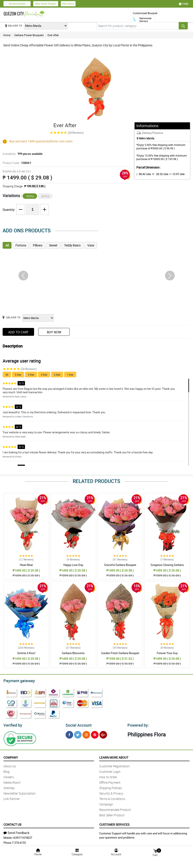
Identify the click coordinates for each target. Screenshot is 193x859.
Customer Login (109, 770)
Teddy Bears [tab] (72, 245)
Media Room (11, 781)
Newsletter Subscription (19, 792)
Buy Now (54, 332)
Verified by (12, 724)
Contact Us (12, 823)
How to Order (108, 776)
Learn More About (113, 756)
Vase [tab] (90, 245)
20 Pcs (45, 196)
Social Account (77, 724)
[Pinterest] (95, 733)
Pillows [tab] (37, 245)
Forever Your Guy (167, 653)
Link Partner (11, 797)
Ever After (53, 35)
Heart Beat (26, 565)
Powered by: (137, 724)
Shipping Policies (110, 787)
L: (142, 174)
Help (183, 3)
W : (157, 174)
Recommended (17, 3)
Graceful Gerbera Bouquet (120, 565)
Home (6, 35)
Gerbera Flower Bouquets (29, 35)
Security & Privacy (111, 792)
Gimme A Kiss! (26, 653)
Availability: (21, 154)
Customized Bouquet (145, 13)
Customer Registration (114, 765)
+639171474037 (22, 836)
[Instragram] (86, 733)
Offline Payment (109, 781)
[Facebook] (69, 733)
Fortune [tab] (20, 245)
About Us (9, 765)
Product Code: (16, 163)
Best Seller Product (45, 3)
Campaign (106, 803)
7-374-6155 (19, 841)
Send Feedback (16, 831)
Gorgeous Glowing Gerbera (167, 565)
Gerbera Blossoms (73, 653)
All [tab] (7, 245)
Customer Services (114, 823)
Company (10, 756)
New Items (68, 3)
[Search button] (183, 25)
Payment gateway (17, 680)
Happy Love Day (73, 565)
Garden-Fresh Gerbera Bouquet (120, 653)
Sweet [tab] (53, 245)
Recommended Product (115, 808)
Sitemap (9, 787)
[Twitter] (78, 733)
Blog (6, 770)
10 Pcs (30, 196)
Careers (8, 776)
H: (173, 174)
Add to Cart (18, 332)
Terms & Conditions (112, 797)
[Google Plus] (103, 733)
